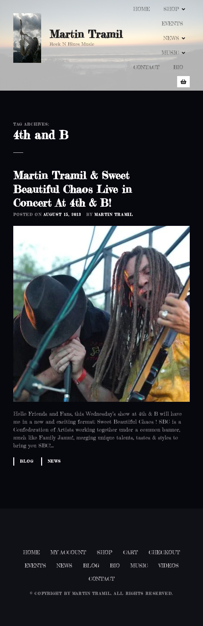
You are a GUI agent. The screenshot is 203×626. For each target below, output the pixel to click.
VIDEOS (169, 565)
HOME (141, 9)
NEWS (171, 38)
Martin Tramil (85, 34)
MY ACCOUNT (68, 552)
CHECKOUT (164, 552)
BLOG (91, 565)
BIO (178, 67)
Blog (27, 461)
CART (130, 552)
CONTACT (146, 67)
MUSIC (170, 52)
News (54, 461)
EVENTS (172, 23)
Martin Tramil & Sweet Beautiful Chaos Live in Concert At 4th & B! (72, 189)
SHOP (171, 9)
